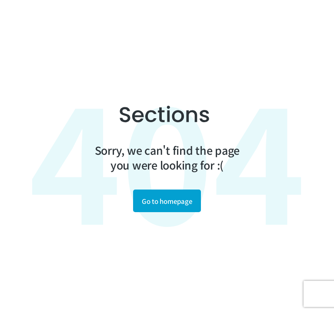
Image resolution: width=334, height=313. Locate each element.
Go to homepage (167, 201)
